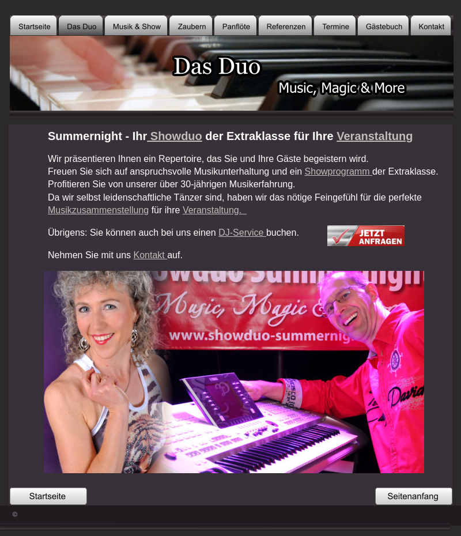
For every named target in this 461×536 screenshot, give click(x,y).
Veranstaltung (375, 136)
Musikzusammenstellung (98, 210)
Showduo (174, 136)
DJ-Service (242, 232)
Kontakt (151, 255)
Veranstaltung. (215, 210)
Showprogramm (338, 171)
